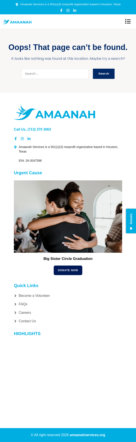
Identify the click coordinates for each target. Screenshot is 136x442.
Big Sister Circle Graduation (68, 259)
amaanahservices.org (87, 435)
